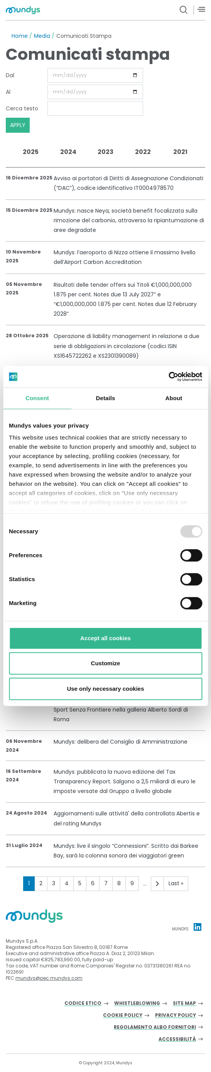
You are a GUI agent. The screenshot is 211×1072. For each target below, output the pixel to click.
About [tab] (173, 398)
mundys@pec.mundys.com (49, 978)
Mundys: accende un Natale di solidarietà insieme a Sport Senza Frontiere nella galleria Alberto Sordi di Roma (123, 709)
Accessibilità (177, 1039)
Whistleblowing (137, 1003)
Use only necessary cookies (105, 688)
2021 (180, 151)
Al (8, 92)
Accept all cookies (105, 638)
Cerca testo (22, 108)
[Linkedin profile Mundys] (197, 927)
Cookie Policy (122, 1015)
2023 (105, 151)
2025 (31, 151)
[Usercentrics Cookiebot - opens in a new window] (168, 377)
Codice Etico (82, 1003)
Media (42, 36)
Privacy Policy (175, 1015)
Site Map (184, 1003)
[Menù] (201, 9)
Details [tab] (105, 398)
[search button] (183, 10)
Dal (10, 75)
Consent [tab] (37, 398)
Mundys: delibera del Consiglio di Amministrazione (120, 742)
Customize (105, 663)
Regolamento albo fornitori (155, 1027)
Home (20, 36)
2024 (68, 151)
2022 (143, 151)
